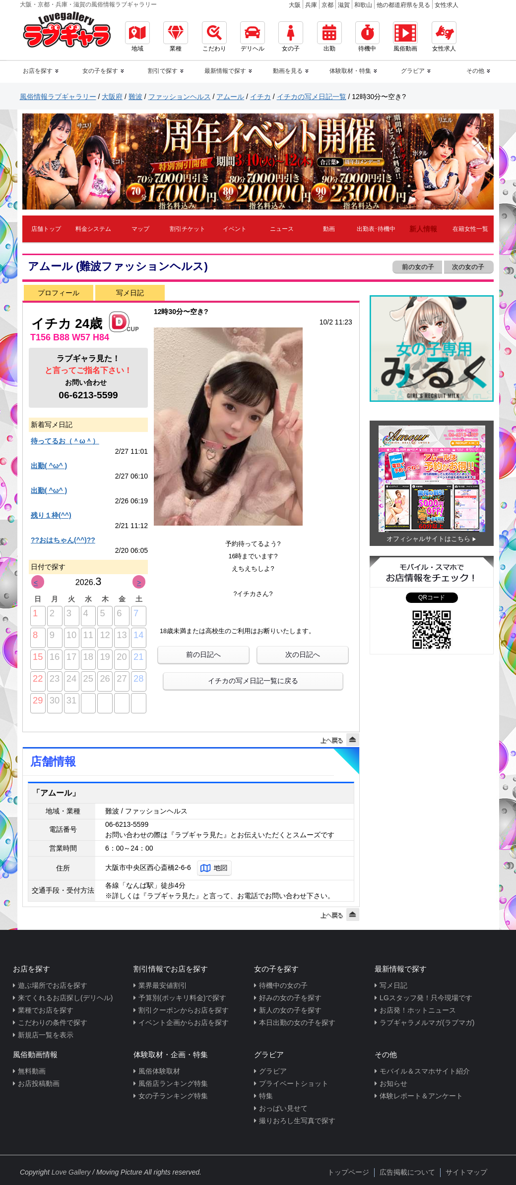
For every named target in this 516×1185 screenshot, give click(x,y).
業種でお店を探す (45, 1010)
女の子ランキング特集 (173, 1096)
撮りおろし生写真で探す (297, 1121)
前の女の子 (417, 266)
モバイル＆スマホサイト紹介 (425, 1071)
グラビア (273, 1071)
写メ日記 (130, 293)
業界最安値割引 (162, 985)
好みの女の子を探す (290, 998)
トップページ (348, 1172)
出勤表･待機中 (376, 228)
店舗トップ (46, 228)
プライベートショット (293, 1083)
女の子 (290, 36)
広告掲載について (407, 1172)
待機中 (367, 36)
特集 (266, 1096)
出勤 (329, 36)
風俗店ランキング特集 (173, 1083)
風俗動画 (405, 36)
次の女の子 (469, 266)
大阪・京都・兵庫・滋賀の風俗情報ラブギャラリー (88, 4)
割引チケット (187, 228)
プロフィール (58, 293)
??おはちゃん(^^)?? (63, 540)
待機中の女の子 (283, 985)
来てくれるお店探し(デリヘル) (65, 998)
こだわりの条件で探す (52, 1022)
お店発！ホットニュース (418, 1010)
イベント (235, 228)
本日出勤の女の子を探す (297, 1022)
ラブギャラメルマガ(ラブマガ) (427, 1022)
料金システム (93, 228)
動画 (329, 228)
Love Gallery (71, 1172)
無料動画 (32, 1071)
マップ (140, 228)
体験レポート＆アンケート (421, 1096)
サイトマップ (466, 1172)
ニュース (282, 228)
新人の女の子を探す (290, 1010)
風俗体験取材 (159, 1071)
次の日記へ (302, 654)
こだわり (214, 36)
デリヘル (252, 36)
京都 (327, 4)
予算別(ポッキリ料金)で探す (182, 998)
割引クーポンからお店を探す (183, 1010)
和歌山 (363, 4)
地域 (137, 36)
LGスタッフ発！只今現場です (426, 998)
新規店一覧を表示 (45, 1035)
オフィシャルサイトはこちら (428, 538)
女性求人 (446, 4)
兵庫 (311, 4)
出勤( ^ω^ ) (49, 466)
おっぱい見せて (283, 1108)
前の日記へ (203, 654)
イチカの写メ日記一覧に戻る (253, 681)
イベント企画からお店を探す (183, 1022)
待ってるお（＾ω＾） (65, 441)
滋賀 (344, 4)
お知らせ (393, 1083)
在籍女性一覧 (470, 228)
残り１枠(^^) (51, 515)
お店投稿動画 (39, 1083)
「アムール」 (56, 793)
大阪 (295, 4)
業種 (175, 36)
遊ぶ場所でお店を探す (52, 985)
